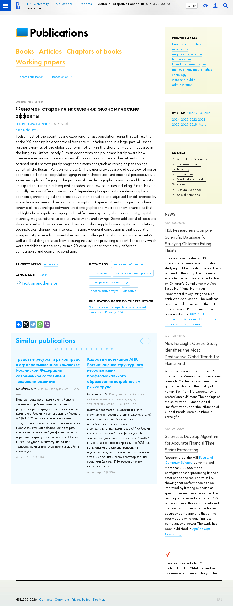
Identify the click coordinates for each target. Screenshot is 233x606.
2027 (191, 113)
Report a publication (31, 77)
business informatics (186, 44)
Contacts (45, 599)
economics (180, 49)
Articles (50, 51)
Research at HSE (63, 77)
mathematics (202, 69)
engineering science (187, 54)
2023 (184, 119)
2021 (201, 119)
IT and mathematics (186, 64)
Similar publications (45, 340)
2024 (176, 119)
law (204, 64)
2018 (193, 124)
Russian (43, 275)
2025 (208, 113)
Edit (219, 598)
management (182, 69)
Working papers (40, 62)
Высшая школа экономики (33, 124)
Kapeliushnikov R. (27, 130)
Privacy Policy (81, 599)
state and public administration (183, 82)
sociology (179, 74)
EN (194, 5)
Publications (59, 32)
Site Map (99, 599)
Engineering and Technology (186, 166)
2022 (193, 119)
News (170, 214)
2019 (184, 124)
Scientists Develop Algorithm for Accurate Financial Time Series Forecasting (191, 443)
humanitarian (181, 59)
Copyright (62, 599)
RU (189, 5)
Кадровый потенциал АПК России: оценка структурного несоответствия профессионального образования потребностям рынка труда (115, 373)
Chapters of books (94, 51)
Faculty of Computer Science (189, 460)
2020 (176, 124)
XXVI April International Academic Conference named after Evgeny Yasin (191, 319)
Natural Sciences (189, 189)
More (203, 124)
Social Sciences (188, 194)
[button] (56, 349)
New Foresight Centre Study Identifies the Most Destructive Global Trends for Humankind (192, 353)
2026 (199, 113)
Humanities (185, 174)
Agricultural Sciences (192, 159)
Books (25, 51)
